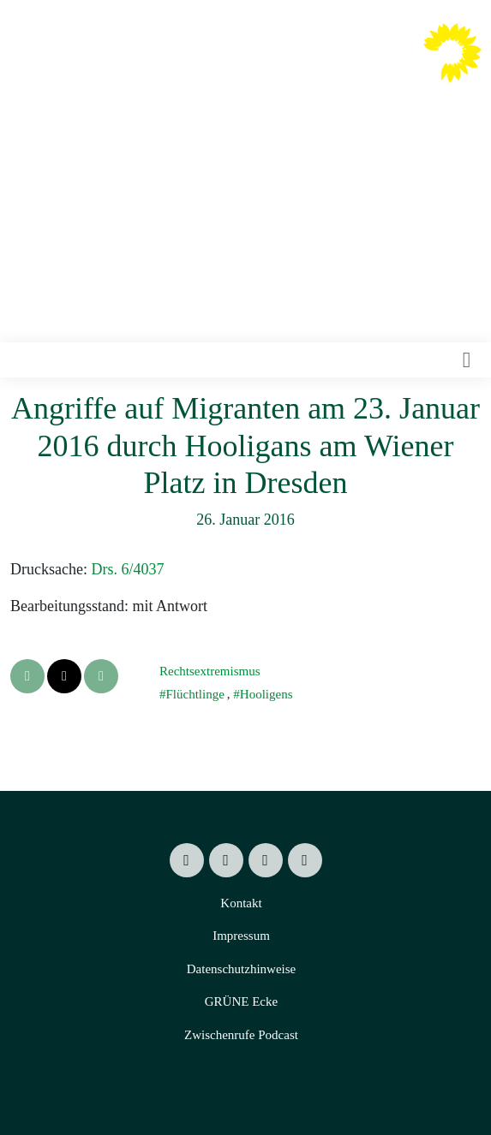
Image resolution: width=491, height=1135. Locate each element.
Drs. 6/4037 (127, 569)
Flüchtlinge (195, 694)
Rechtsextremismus (209, 671)
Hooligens (266, 694)
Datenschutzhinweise (241, 969)
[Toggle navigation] (466, 360)
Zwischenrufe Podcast (241, 1035)
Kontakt (240, 903)
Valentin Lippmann (332, 65)
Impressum (241, 935)
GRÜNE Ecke (241, 1001)
